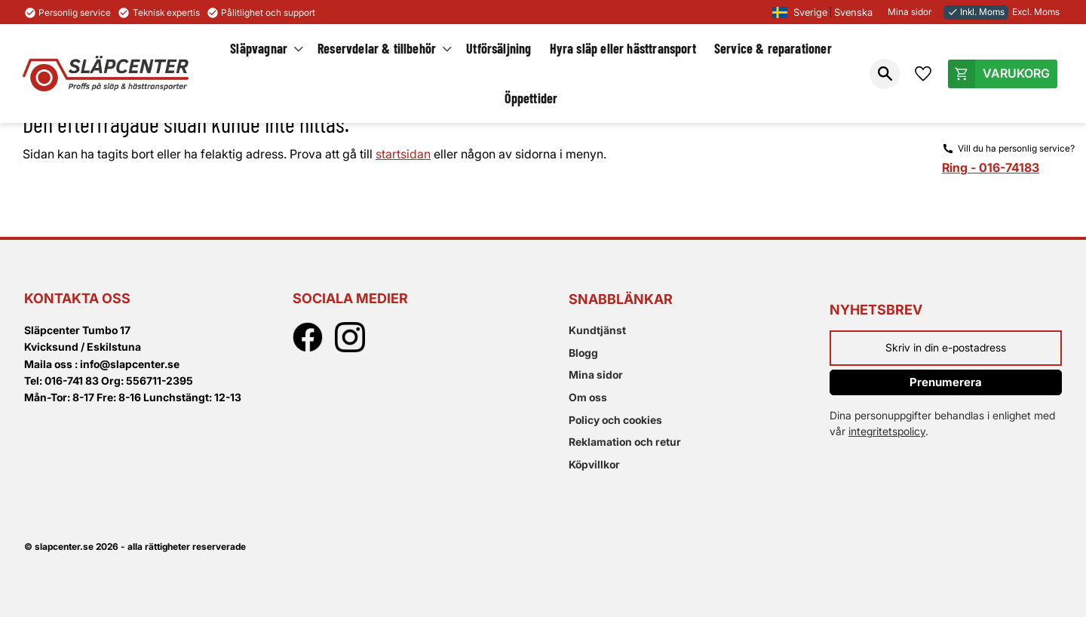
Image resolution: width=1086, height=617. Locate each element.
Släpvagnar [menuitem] (258, 48)
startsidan (403, 153)
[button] (885, 74)
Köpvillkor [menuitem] (594, 464)
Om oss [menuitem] (588, 397)
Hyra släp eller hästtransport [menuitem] (623, 48)
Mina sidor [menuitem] (596, 374)
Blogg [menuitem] (583, 352)
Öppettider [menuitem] (531, 98)
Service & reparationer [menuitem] (773, 48)
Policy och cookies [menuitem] (615, 419)
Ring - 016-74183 (990, 167)
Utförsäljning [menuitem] (498, 48)
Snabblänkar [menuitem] (621, 299)
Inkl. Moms (976, 11)
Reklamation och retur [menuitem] (625, 441)
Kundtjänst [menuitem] (597, 330)
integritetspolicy (886, 431)
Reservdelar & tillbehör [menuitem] (377, 48)
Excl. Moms (1036, 11)
